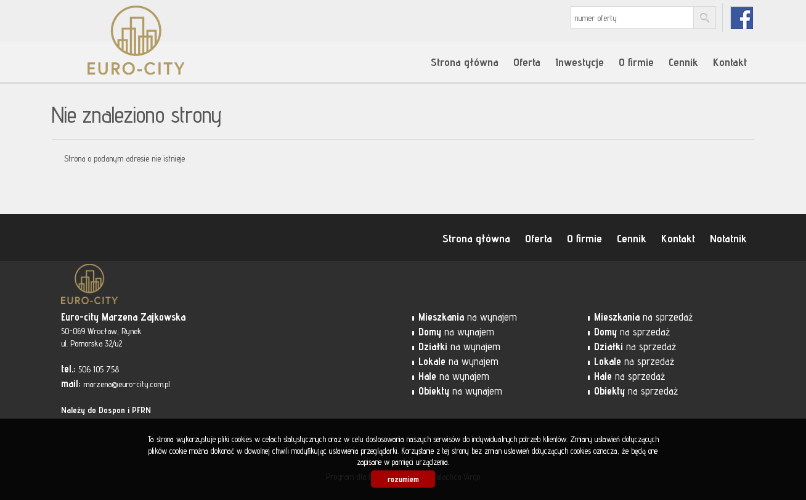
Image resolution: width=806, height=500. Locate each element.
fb (741, 17)
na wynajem (467, 317)
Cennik (683, 61)
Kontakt (730, 61)
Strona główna (465, 61)
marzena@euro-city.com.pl (126, 384)
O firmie (636, 61)
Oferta (526, 61)
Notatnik (728, 238)
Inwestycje (579, 61)
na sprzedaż (643, 317)
